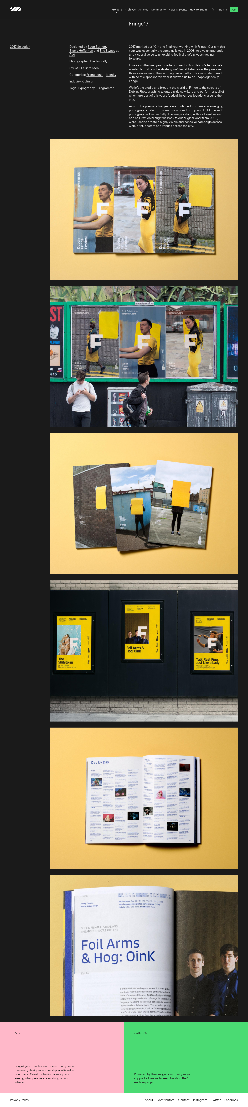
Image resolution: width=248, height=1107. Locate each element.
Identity (111, 74)
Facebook (231, 1100)
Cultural (87, 81)
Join (233, 9)
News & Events (177, 9)
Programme (105, 88)
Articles (143, 9)
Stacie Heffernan (81, 50)
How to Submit (199, 9)
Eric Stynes (107, 50)
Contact (183, 1100)
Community (158, 9)
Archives (130, 9)
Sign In (222, 9)
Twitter (216, 1100)
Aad (72, 54)
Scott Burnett (97, 46)
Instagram (200, 1100)
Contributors (165, 1100)
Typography (86, 88)
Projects (116, 9)
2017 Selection (20, 46)
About (149, 1100)
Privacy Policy (19, 1100)
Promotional (94, 74)
